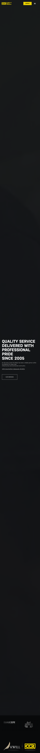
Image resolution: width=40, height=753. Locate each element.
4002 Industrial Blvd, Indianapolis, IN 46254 (13, 369)
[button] (35, 3)
